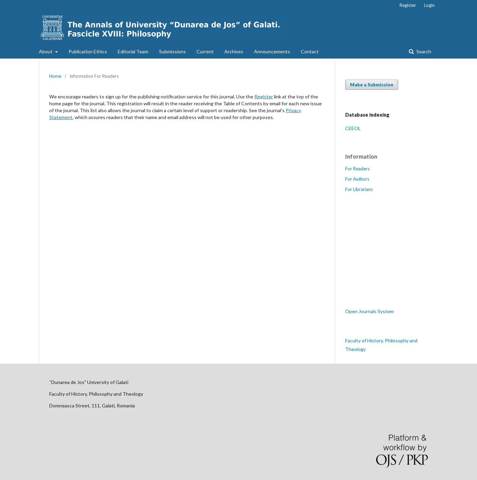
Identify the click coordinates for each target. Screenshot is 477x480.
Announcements (272, 51)
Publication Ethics (87, 51)
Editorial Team (133, 51)
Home (55, 76)
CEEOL (353, 128)
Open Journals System (369, 311)
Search (423, 51)
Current (205, 51)
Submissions (172, 51)
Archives (233, 51)
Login (429, 5)
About (46, 51)
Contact (310, 51)
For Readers (357, 168)
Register (408, 5)
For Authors (357, 179)
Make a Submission (371, 84)
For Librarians (359, 189)
